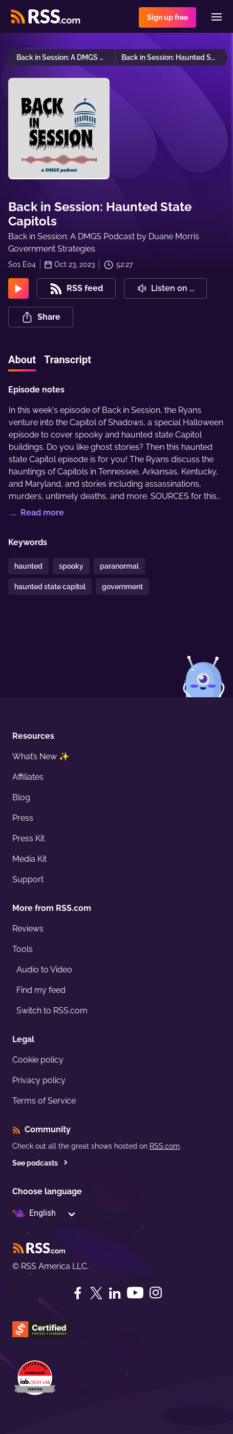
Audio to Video (44, 969)
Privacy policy (39, 1080)
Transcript (67, 360)
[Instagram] (156, 1293)
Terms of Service (44, 1101)
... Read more (36, 512)
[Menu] (216, 17)
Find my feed (41, 990)
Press (22, 818)
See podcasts (40, 1163)
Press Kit (28, 838)
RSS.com (165, 1146)
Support (28, 879)
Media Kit (29, 859)
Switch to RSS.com (52, 1010)
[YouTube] (135, 1293)
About (22, 360)
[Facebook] (78, 1293)
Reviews (28, 928)
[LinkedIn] (115, 1293)
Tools (22, 949)
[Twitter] (96, 1293)
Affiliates (28, 777)
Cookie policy (37, 1060)
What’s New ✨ (40, 756)
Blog (21, 797)
